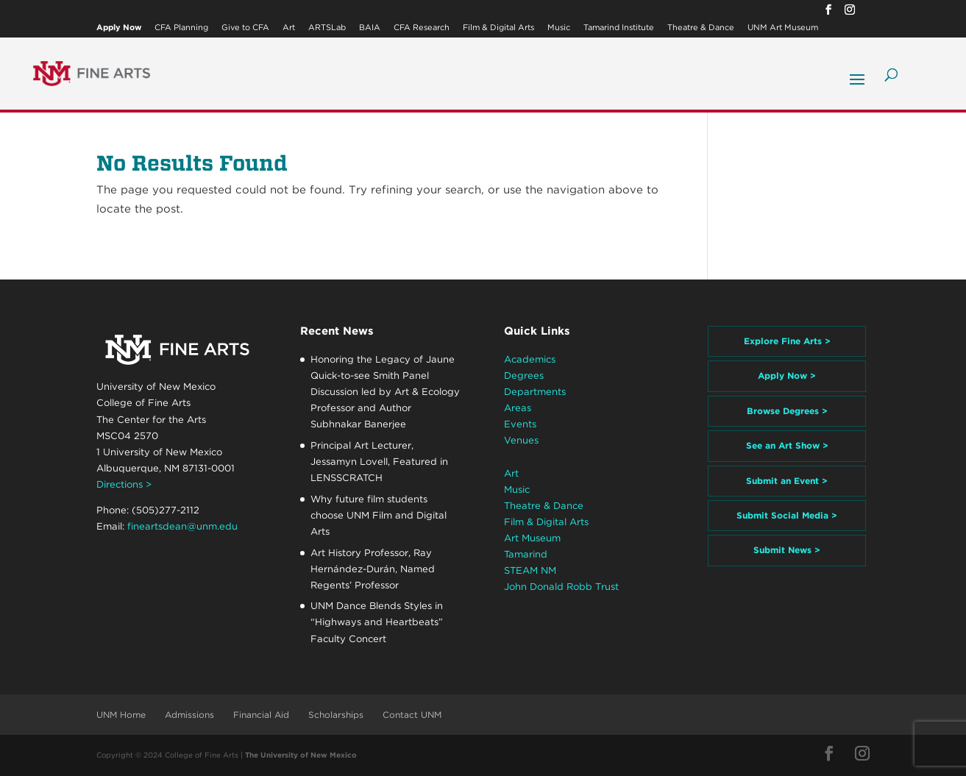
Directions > (124, 484)
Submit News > (786, 549)
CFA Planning (181, 28)
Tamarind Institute (618, 28)
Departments (535, 391)
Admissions (189, 714)
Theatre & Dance (700, 28)
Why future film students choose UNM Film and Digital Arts (378, 515)
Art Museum (532, 538)
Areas (517, 407)
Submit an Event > (787, 480)
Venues (521, 440)
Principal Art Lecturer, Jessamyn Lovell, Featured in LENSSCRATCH (379, 461)
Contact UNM (412, 714)
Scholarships (335, 714)
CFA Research (422, 28)
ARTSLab (327, 28)
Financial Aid (261, 714)
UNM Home (121, 714)
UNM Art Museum (782, 28)
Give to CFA (245, 28)
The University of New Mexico (301, 754)
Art (289, 28)
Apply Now (118, 28)
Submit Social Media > (786, 515)
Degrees (524, 375)
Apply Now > (787, 375)
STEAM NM (530, 570)
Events (520, 424)
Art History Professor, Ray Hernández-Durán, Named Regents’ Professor (372, 569)
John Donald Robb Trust (561, 586)
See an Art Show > (787, 445)
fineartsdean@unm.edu (182, 526)
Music (558, 28)
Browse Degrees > (787, 410)
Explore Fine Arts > (787, 340)
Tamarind (525, 554)
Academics (529, 359)
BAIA (369, 28)
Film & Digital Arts (498, 28)
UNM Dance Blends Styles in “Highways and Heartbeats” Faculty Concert (376, 622)
